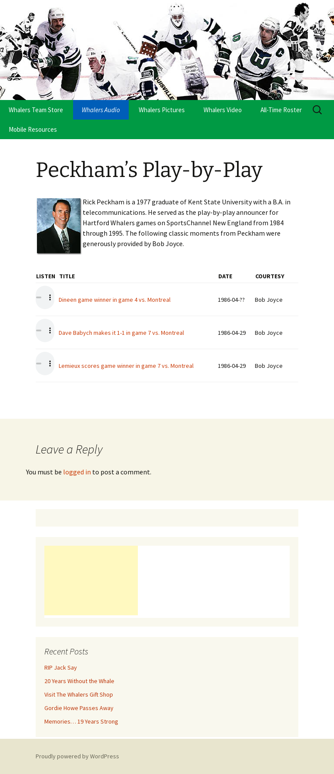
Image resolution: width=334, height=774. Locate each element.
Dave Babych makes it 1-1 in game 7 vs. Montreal (121, 333)
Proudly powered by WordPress (77, 756)
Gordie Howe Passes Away (79, 708)
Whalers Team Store (36, 110)
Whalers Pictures (162, 110)
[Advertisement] (91, 580)
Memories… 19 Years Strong (81, 721)
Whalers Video (223, 110)
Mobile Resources (33, 129)
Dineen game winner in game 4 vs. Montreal (114, 300)
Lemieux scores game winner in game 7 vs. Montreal (126, 366)
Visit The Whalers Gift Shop (78, 694)
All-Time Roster (281, 110)
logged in (77, 471)
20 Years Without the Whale (79, 681)
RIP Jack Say (60, 667)
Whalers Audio (101, 110)
